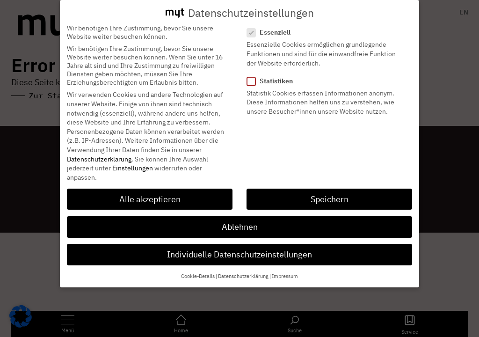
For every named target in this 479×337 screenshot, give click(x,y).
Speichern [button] (329, 190)
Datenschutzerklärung (99, 151)
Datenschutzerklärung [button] (243, 268)
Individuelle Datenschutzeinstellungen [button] (239, 246)
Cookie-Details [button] (198, 268)
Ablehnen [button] (240, 218)
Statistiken (273, 72)
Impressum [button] (285, 268)
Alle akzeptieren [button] (150, 190)
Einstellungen (132, 159)
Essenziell (272, 24)
